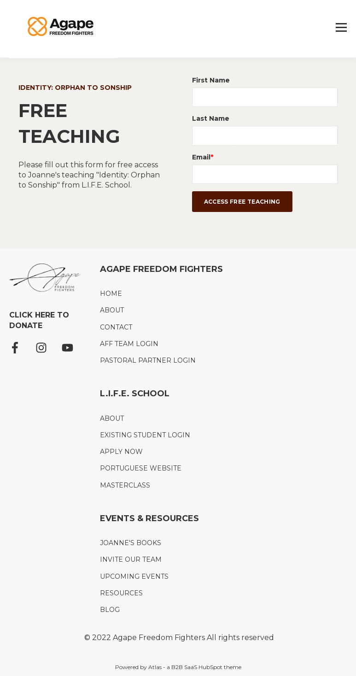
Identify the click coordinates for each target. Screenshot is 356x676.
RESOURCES (121, 593)
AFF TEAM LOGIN (129, 344)
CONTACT (116, 327)
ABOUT (112, 310)
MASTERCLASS (125, 485)
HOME (111, 294)
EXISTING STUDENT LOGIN (145, 435)
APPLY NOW (121, 452)
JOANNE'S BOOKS (130, 543)
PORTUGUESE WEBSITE (140, 468)
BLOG (110, 610)
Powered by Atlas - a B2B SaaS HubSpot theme (178, 667)
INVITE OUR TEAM (131, 560)
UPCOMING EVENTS (134, 577)
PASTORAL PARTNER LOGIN (148, 360)
